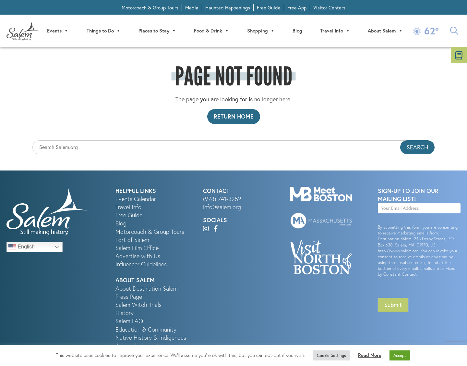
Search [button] (417, 147)
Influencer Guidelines (141, 264)
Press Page (128, 296)
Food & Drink (211, 30)
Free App (296, 8)
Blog (297, 31)
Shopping (261, 30)
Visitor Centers (329, 8)
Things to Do (104, 30)
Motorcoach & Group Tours (150, 8)
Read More (369, 355)
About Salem (385, 30)
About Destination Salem (146, 288)
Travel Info (335, 30)
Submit (393, 305)
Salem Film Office (137, 248)
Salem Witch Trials (138, 305)
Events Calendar (135, 199)
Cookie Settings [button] (331, 355)
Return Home (234, 116)
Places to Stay (157, 30)
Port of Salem (132, 240)
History (124, 313)
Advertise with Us (137, 256)
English (21, 247)
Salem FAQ (129, 321)
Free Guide (269, 8)
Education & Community (145, 329)
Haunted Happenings (227, 8)
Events (57, 30)
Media (191, 8)
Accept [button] (399, 355)
